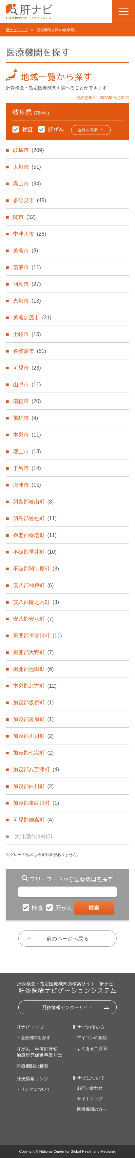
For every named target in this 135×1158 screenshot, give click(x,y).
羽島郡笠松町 (34, 518)
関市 (24, 217)
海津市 (27, 485)
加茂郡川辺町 (33, 736)
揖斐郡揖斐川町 (37, 635)
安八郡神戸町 (33, 585)
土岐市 (27, 334)
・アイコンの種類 (90, 1037)
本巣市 (27, 435)
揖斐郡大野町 (33, 652)
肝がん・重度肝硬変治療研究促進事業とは (39, 1052)
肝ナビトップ (17, 30)
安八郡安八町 (33, 619)
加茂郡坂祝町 (33, 702)
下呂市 (27, 468)
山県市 (27, 384)
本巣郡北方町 (34, 686)
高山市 (27, 183)
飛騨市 (25, 418)
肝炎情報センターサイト (67, 1007)
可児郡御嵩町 (33, 820)
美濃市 (25, 250)
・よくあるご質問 (90, 1048)
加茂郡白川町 (33, 786)
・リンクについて (33, 1089)
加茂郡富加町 (33, 719)
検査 (38, 908)
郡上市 (27, 451)
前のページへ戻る (67, 938)
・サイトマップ (88, 1098)
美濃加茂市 (32, 317)
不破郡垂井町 (34, 552)
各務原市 (29, 351)
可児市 (27, 368)
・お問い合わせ (88, 1087)
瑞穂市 (27, 401)
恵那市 (27, 301)
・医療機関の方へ (90, 1109)
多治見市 (29, 200)
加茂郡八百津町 (36, 769)
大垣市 (27, 167)
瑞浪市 (27, 267)
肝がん (64, 908)
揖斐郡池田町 (33, 669)
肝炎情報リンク (32, 1078)
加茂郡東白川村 (36, 803)
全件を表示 (88, 130)
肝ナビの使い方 (89, 1027)
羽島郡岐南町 (33, 501)
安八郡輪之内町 (36, 602)
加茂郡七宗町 (33, 753)
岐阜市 (28, 150)
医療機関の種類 (32, 1066)
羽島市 (27, 284)
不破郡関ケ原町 (36, 568)
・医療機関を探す (33, 1037)
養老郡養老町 (34, 535)
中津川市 (29, 234)
